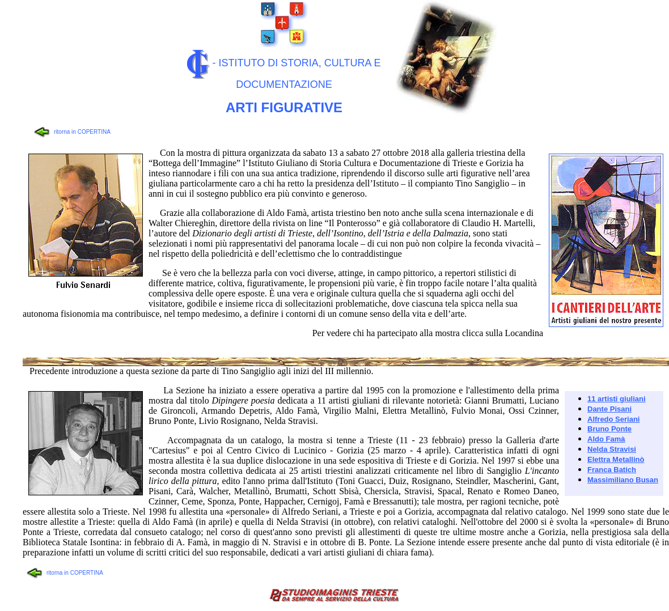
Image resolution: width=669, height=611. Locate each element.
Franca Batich (611, 469)
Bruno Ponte (609, 429)
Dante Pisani (609, 409)
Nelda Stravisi (611, 449)
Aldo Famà (606, 439)
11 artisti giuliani (616, 398)
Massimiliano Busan (622, 480)
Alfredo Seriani (613, 419)
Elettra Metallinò (615, 459)
